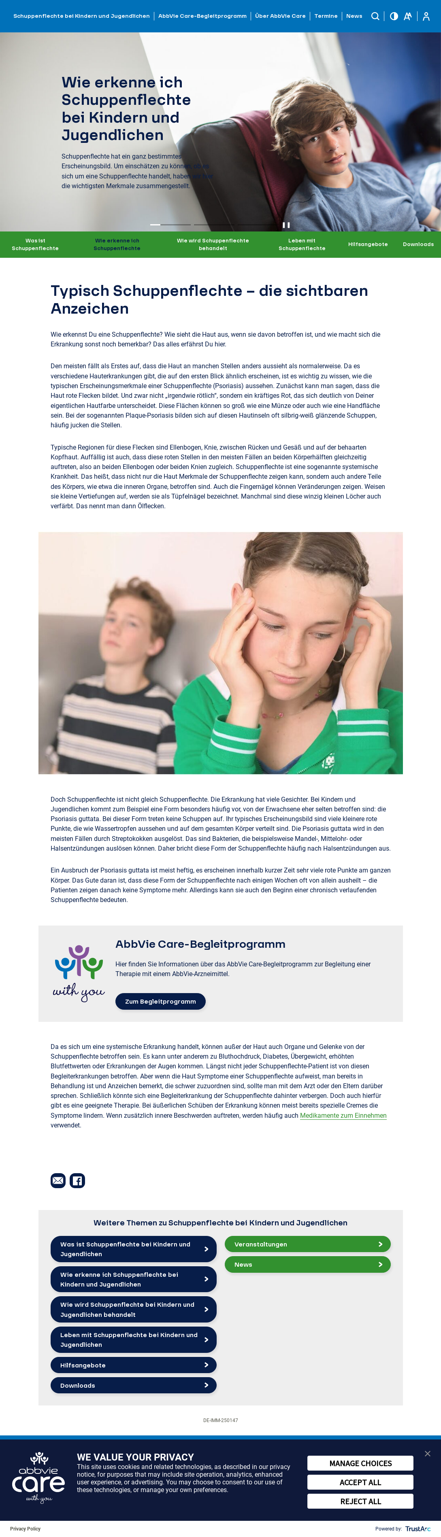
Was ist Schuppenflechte (35, 244)
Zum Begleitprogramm (160, 1001)
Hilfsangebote (368, 244)
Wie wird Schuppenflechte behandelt (213, 244)
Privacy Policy (25, 1529)
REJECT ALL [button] (360, 1501)
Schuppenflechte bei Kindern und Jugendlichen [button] (81, 16)
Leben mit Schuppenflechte (302, 244)
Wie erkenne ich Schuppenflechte (117, 244)
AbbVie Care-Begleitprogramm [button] (202, 16)
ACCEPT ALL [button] (360, 1482)
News (354, 16)
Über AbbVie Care (280, 16)
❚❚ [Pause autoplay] (286, 224)
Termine (326, 16)
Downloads (418, 244)
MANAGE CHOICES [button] (360, 1463)
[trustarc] (417, 1529)
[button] (375, 16)
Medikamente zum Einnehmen (343, 1115)
